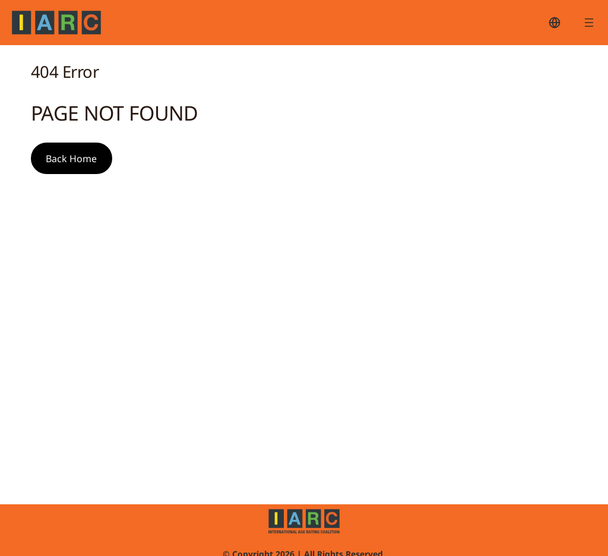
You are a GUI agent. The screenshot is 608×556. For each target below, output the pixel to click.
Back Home (71, 158)
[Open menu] (589, 22)
